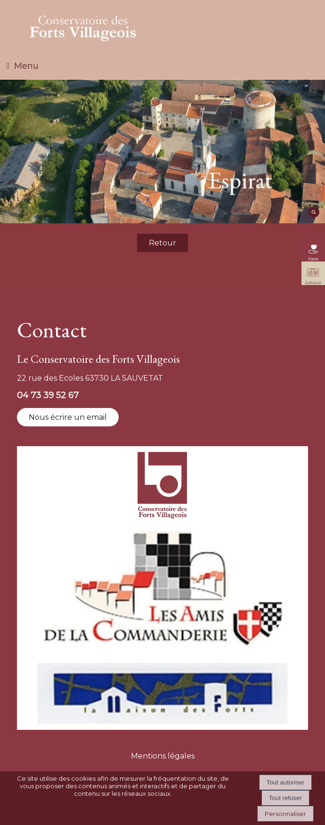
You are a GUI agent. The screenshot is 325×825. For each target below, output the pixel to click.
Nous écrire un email (68, 417)
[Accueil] (82, 26)
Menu (26, 66)
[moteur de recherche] (313, 215)
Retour (162, 242)
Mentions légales (163, 755)
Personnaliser (285, 813)
